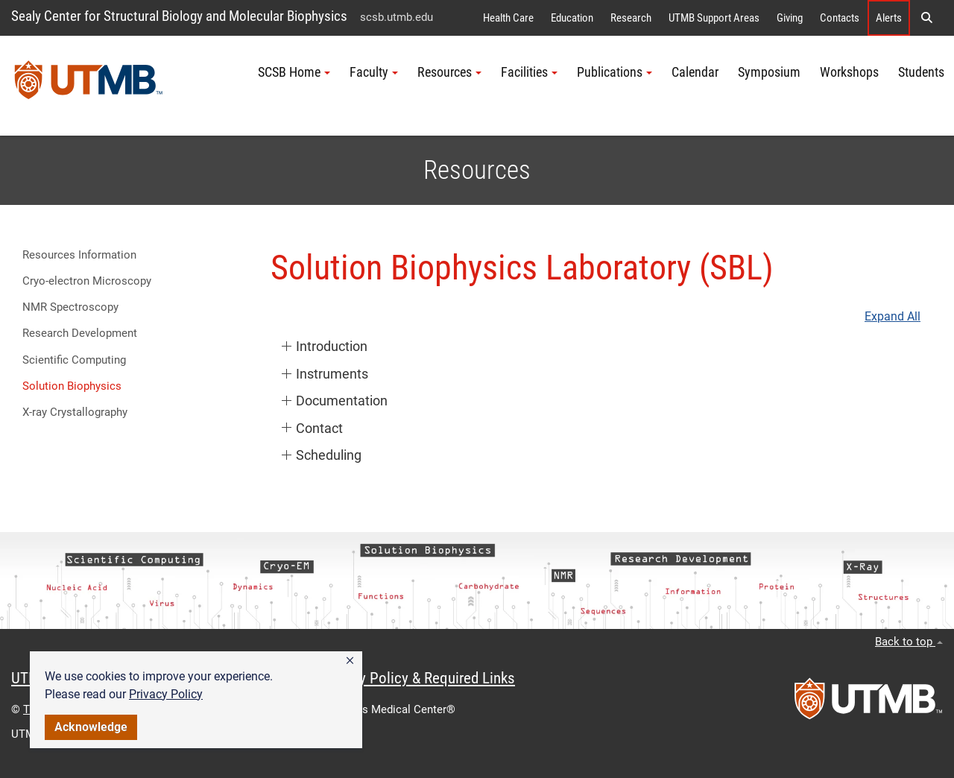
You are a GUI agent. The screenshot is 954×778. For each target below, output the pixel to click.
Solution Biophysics (71, 386)
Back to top (909, 641)
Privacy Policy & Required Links (417, 678)
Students (921, 72)
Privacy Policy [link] (166, 694)
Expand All (892, 316)
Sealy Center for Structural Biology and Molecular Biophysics (179, 16)
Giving (790, 18)
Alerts (889, 18)
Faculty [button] (374, 72)
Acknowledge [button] (90, 727)
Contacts (839, 18)
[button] (350, 661)
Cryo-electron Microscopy (86, 281)
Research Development (79, 333)
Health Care (508, 18)
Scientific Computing (74, 360)
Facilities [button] (529, 72)
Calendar (695, 72)
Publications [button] (614, 72)
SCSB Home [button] (294, 72)
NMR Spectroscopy (70, 307)
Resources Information (79, 255)
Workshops (849, 72)
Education (572, 18)
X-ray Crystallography (74, 412)
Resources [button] (449, 72)
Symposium (769, 72)
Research (630, 18)
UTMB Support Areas (714, 18)
